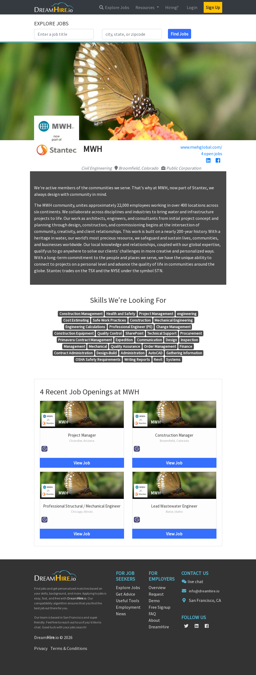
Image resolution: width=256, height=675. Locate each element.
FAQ (152, 613)
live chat (195, 581)
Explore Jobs (114, 7)
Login (192, 7)
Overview (157, 587)
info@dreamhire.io (204, 591)
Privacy (40, 648)
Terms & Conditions (68, 648)
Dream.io (76, 598)
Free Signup (159, 607)
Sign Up (213, 7)
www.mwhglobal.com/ (201, 147)
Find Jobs (179, 34)
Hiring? (172, 7)
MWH (63, 422)
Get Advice (125, 594)
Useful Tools (127, 600)
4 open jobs (211, 153)
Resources (145, 7)
